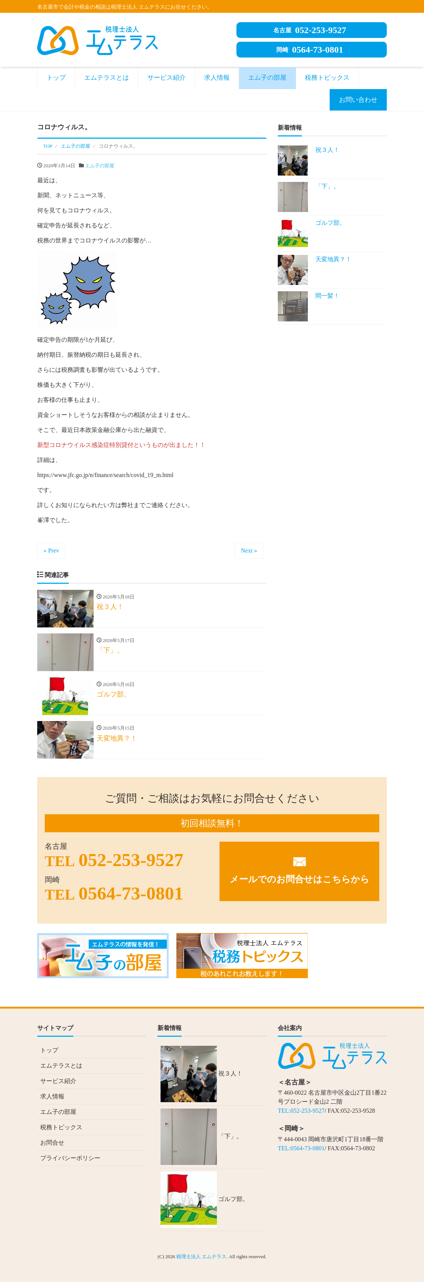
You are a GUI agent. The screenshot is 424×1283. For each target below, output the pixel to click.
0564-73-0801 (309, 50)
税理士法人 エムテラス (201, 1257)
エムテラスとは (106, 77)
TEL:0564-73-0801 (301, 1149)
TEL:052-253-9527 (301, 1112)
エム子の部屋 (267, 77)
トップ (56, 77)
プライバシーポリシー (70, 1159)
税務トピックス (327, 77)
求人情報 (217, 77)
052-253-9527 (309, 30)
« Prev (51, 550)
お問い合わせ (358, 99)
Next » (249, 550)
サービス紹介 (166, 77)
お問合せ (52, 1144)
